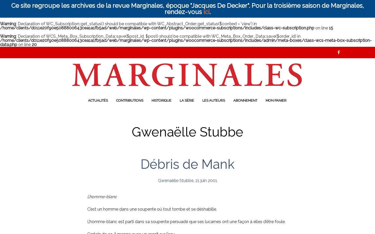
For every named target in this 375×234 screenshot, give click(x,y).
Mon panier (276, 100)
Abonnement (245, 100)
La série (187, 100)
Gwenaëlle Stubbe (175, 180)
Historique (161, 100)
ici (206, 12)
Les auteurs (213, 100)
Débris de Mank (188, 164)
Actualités (98, 100)
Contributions (129, 100)
